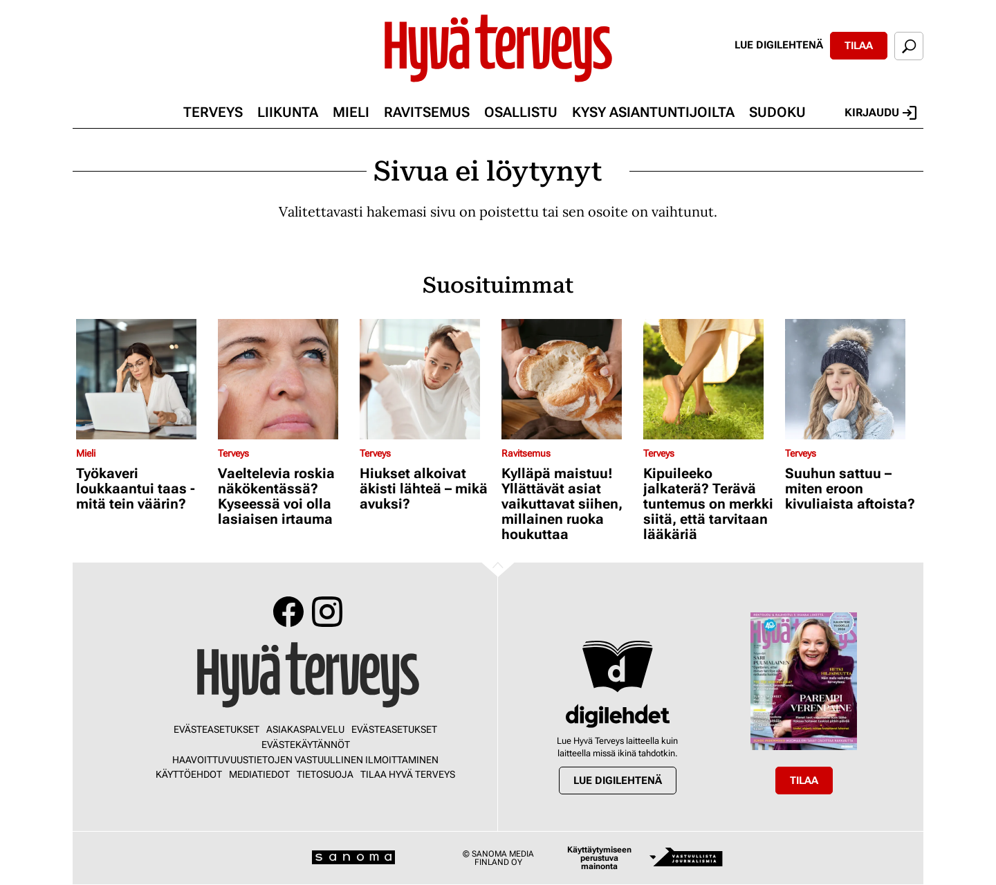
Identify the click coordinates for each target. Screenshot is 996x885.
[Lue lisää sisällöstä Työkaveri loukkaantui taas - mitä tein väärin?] (143, 379)
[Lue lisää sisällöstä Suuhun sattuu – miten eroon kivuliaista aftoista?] (852, 379)
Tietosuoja (325, 774)
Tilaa (859, 45)
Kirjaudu (880, 113)
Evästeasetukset (216, 729)
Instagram (327, 611)
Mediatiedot (259, 774)
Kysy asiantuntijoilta (653, 112)
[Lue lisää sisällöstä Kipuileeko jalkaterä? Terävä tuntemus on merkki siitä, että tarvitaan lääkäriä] (710, 379)
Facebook (288, 611)
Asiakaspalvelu (305, 729)
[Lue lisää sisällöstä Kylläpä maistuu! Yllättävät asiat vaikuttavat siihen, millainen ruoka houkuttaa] (568, 379)
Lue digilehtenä (779, 45)
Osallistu (520, 112)
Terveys (213, 112)
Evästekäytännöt (305, 744)
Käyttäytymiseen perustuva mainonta (599, 858)
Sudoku (777, 112)
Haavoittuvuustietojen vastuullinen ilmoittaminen (305, 759)
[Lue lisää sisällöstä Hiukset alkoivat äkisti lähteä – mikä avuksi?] (427, 379)
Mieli (351, 112)
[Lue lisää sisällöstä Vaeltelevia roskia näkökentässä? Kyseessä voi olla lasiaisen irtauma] (285, 379)
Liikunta (287, 112)
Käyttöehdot (189, 774)
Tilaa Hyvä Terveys (407, 774)
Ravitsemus (427, 112)
